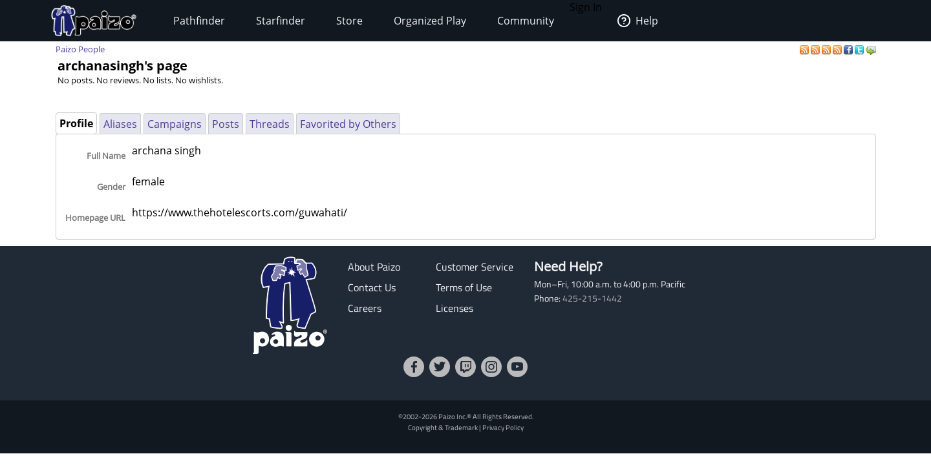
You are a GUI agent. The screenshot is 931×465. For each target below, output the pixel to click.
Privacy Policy (503, 427)
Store (349, 21)
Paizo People (80, 49)
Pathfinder (199, 21)
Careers (364, 308)
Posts (225, 124)
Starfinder (280, 21)
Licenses (454, 308)
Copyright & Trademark (443, 427)
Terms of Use (464, 287)
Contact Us (372, 287)
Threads (270, 124)
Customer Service (474, 266)
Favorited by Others (348, 124)
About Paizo (374, 266)
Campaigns (174, 124)
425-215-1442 (592, 298)
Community (525, 21)
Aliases (120, 124)
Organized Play (430, 21)
